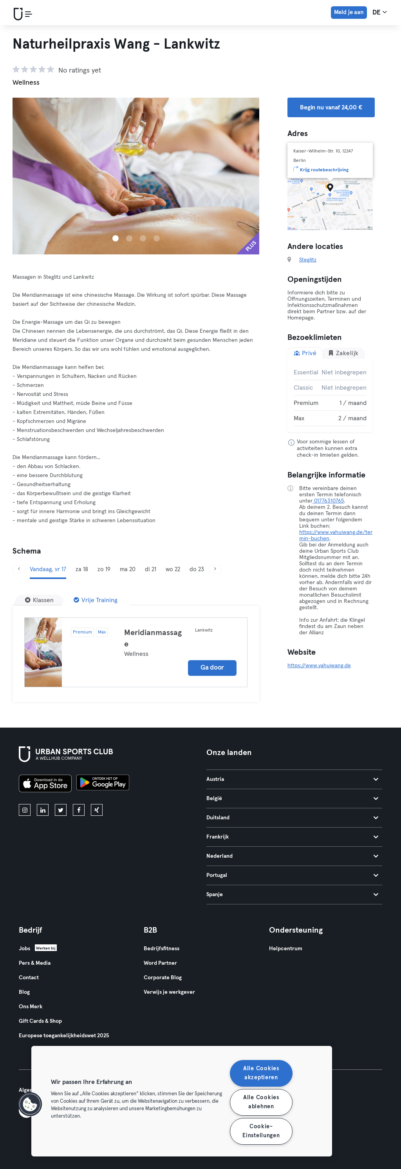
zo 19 (104, 569)
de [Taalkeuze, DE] (379, 12)
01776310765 (328, 501)
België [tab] (292, 798)
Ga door (212, 667)
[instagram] (25, 810)
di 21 (150, 569)
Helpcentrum (285, 948)
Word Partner (160, 963)
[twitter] (61, 810)
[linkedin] (43, 810)
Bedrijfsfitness (161, 948)
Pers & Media (35, 963)
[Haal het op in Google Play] (102, 785)
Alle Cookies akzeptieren (261, 1073)
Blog (24, 992)
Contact (29, 977)
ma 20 (127, 569)
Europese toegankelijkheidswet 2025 (64, 1035)
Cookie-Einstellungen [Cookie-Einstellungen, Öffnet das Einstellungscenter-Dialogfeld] (261, 1131)
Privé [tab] (305, 353)
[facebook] (79, 810)
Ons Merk (30, 1006)
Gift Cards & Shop (40, 1021)
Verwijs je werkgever (169, 992)
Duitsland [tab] (292, 817)
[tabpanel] (330, 395)
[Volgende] (215, 569)
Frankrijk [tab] (292, 837)
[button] (30, 1104)
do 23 (197, 569)
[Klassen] (39, 600)
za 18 (82, 569)
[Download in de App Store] (45, 785)
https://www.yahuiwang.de (319, 665)
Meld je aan (349, 12)
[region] (181, 1101)
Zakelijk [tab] (343, 353)
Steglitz (307, 260)
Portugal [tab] (292, 875)
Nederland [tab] (292, 856)
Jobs (24, 948)
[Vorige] (19, 569)
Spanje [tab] (292, 894)
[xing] (97, 810)
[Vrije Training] (95, 600)
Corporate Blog (163, 977)
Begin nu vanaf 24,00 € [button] (331, 107)
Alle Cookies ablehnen (261, 1102)
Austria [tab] (292, 779)
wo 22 (173, 569)
